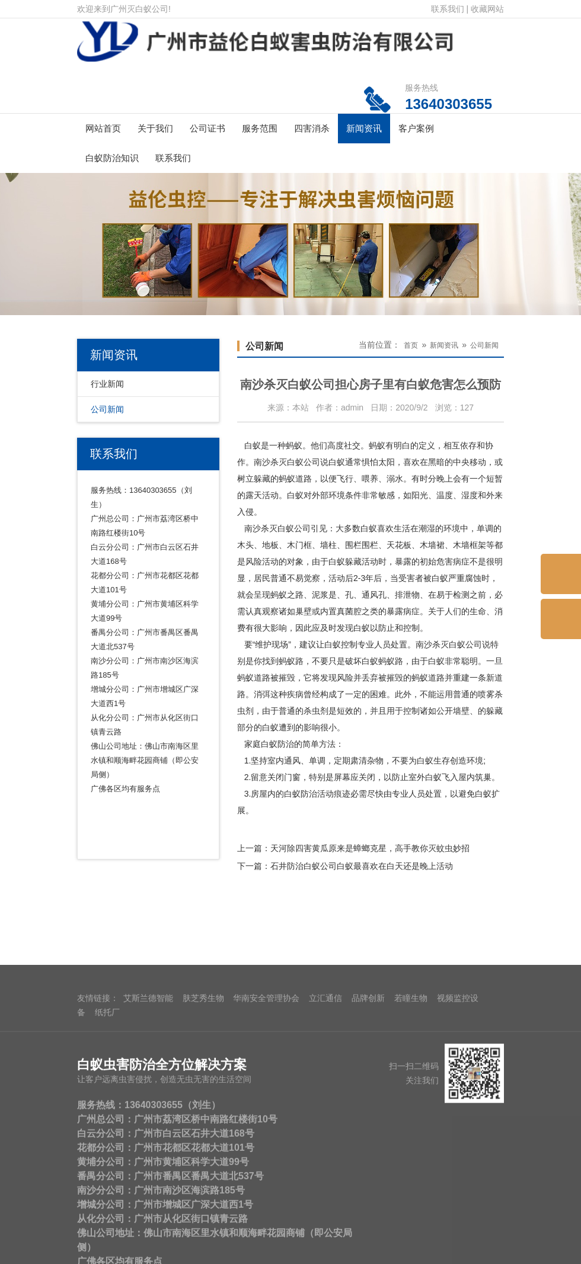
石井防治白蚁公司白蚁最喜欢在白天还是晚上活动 (361, 866)
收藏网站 (487, 9)
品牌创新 (368, 1252)
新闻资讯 (364, 128)
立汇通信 (325, 1252)
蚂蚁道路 (253, 677)
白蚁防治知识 (112, 158)
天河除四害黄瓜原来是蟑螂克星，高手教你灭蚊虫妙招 (370, 848)
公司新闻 (107, 409)
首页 (411, 345)
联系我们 (447, 9)
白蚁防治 (277, 744)
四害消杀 (312, 128)
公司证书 (207, 128)
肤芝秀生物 (203, 1252)
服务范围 (259, 128)
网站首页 (103, 128)
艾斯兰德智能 (148, 1252)
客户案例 (416, 128)
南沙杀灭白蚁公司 (287, 462)
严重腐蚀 (464, 578)
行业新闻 (107, 384)
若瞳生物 (410, 1252)
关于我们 (155, 128)
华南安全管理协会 (266, 1252)
